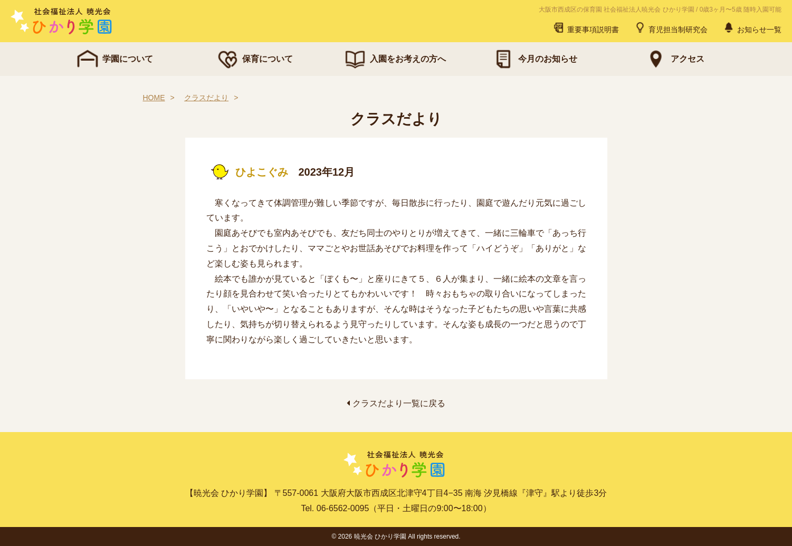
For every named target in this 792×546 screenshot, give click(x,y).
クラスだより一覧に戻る (396, 403)
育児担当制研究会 (671, 27)
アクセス (673, 59)
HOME (154, 97)
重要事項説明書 (585, 27)
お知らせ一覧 (751, 27)
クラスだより (206, 97)
